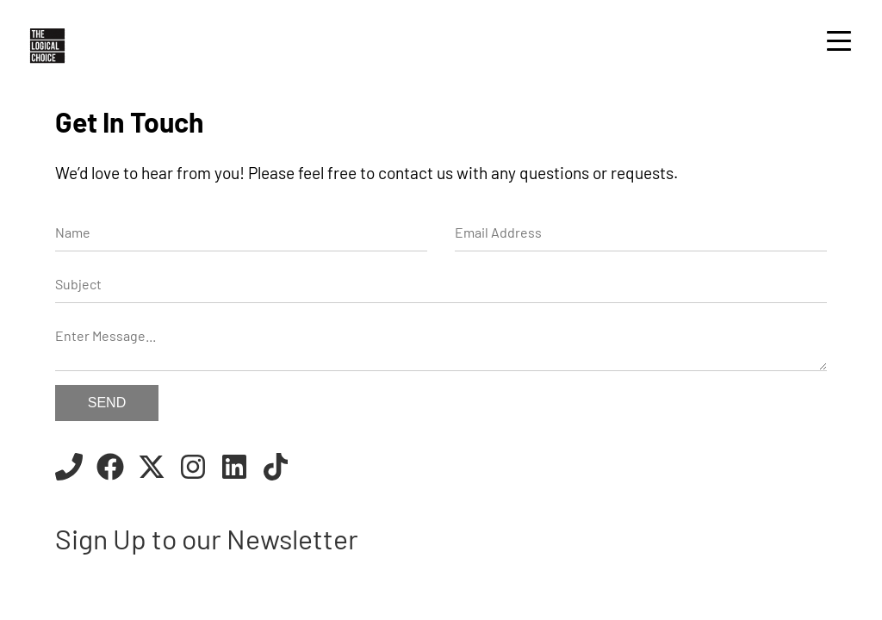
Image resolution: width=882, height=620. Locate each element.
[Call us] (69, 469)
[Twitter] (151, 469)
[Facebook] (110, 469)
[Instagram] (193, 469)
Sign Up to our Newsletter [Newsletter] (206, 538)
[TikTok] (275, 469)
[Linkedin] (234, 469)
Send (107, 402)
